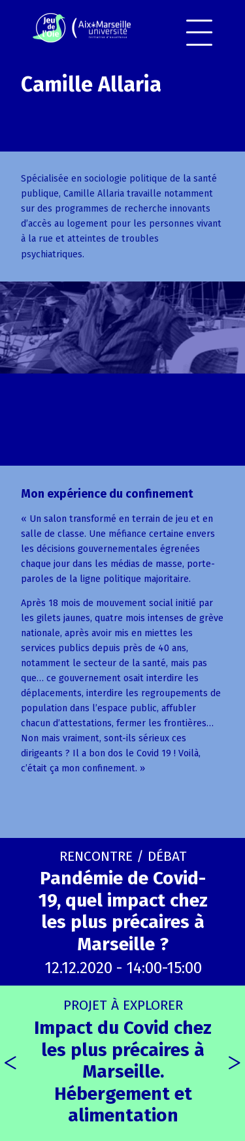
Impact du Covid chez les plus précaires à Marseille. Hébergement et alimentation (123, 1061)
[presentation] (10, 1063)
